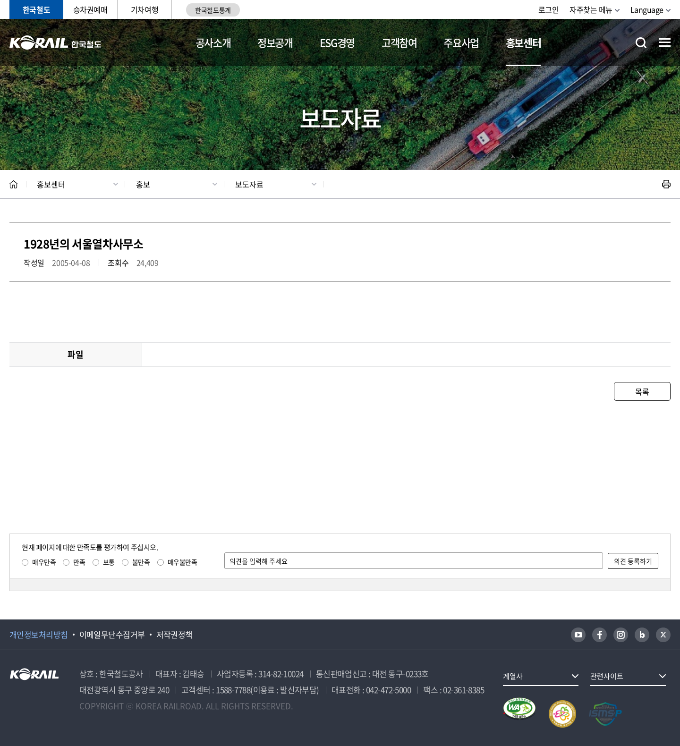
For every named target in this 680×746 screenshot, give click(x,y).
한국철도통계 (212, 10)
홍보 (143, 184)
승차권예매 (90, 9)
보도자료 (249, 184)
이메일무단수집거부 (112, 634)
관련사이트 (606, 676)
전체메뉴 (665, 42)
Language (646, 9)
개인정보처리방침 (38, 634)
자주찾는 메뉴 (591, 9)
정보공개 (275, 42)
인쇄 (666, 184)
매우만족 (44, 562)
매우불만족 (182, 562)
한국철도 (36, 9)
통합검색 (641, 42)
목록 (642, 391)
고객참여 (399, 42)
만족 (79, 562)
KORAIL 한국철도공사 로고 (55, 42)
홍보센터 (523, 42)
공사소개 (213, 42)
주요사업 (461, 42)
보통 (109, 562)
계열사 (513, 676)
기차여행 (144, 9)
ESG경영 (337, 42)
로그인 (548, 9)
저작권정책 (174, 634)
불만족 (141, 562)
